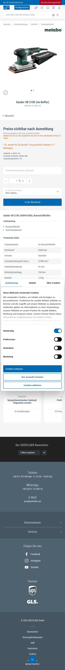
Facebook (32, 554)
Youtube (31, 567)
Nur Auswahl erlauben (32, 377)
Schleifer (34, 24)
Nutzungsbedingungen (33, 637)
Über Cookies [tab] (53, 283)
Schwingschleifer (47, 24)
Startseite (7, 24)
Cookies (32, 654)
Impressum (32, 648)
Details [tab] (32, 283)
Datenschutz (32, 631)
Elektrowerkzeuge (21, 24)
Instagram (32, 560)
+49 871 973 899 (20, 476)
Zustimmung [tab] (11, 283)
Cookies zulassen (14, 369)
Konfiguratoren (22, 7)
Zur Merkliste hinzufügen (14, 190)
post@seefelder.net (32, 501)
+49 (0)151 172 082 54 (32, 489)
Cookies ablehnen (32, 385)
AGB (32, 643)
